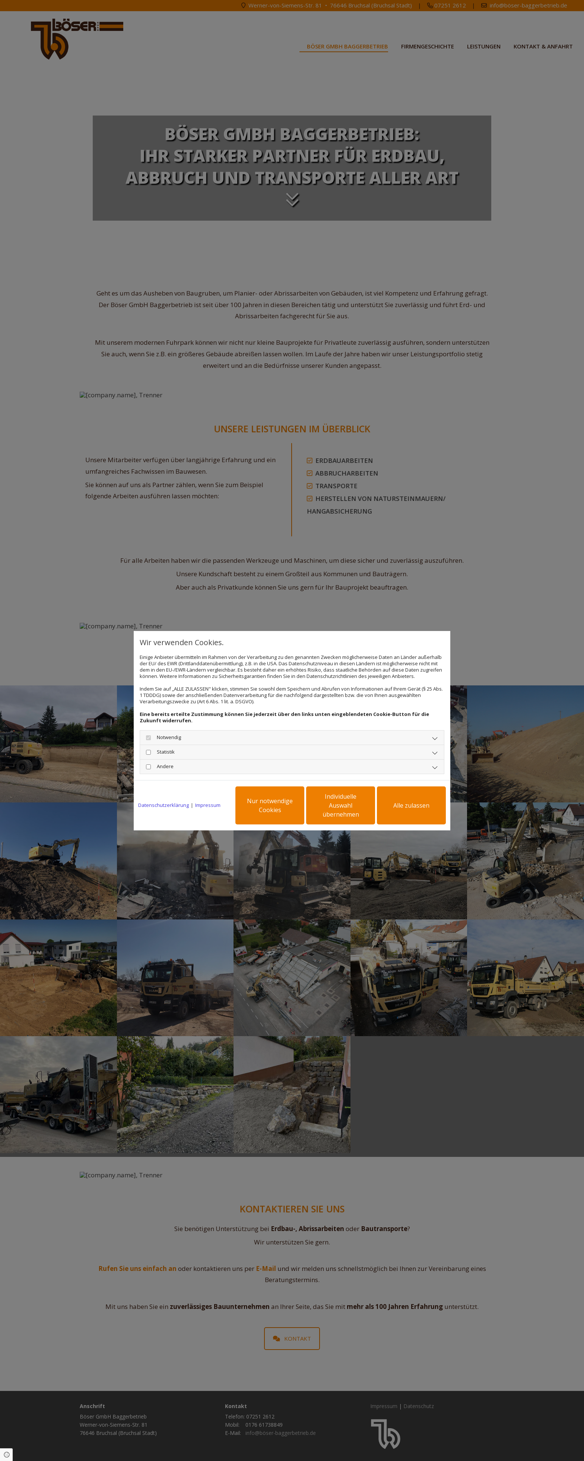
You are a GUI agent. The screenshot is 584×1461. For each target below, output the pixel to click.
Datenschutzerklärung (163, 805)
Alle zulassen (411, 805)
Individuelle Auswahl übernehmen (341, 805)
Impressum (207, 805)
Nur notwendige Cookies (270, 805)
